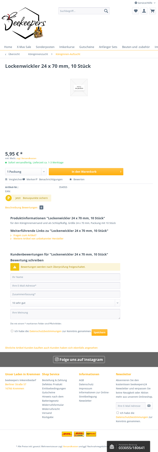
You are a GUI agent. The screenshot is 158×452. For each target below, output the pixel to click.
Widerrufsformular (53, 404)
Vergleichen (14, 179)
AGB (81, 380)
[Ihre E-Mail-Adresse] (65, 285)
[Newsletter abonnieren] (149, 405)
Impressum (85, 388)
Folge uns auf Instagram (79, 359)
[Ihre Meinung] (65, 314)
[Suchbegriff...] (84, 10)
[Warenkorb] (152, 10)
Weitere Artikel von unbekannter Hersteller (36, 238)
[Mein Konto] (144, 10)
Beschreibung (13, 207)
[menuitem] (84, 12)
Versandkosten (70, 446)
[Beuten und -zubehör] (136, 47)
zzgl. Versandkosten (26, 158)
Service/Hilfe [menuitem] (144, 2)
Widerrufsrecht (51, 409)
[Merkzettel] (135, 10)
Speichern (99, 332)
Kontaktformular (113, 446)
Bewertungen (32, 207)
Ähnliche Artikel (14, 347)
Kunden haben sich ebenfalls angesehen (74, 347)
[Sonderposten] (45, 47)
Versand (47, 413)
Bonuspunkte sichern (35, 198)
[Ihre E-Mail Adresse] (130, 405)
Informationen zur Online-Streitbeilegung (94, 394)
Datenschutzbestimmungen (45, 331)
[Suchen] (106, 10)
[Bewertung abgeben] (65, 303)
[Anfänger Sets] (108, 47)
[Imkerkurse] (67, 47)
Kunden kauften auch (37, 347)
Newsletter (85, 400)
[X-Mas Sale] (23, 47)
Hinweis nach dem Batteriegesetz (52, 398)
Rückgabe (47, 417)
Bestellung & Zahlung (54, 380)
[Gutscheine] (87, 47)
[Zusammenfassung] (65, 294)
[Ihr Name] (65, 276)
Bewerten (77, 179)
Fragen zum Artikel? (23, 235)
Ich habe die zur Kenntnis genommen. (53, 331)
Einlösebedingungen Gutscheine (54, 390)
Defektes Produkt (52, 384)
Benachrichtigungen (49, 179)
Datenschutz (86, 384)
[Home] (8, 47)
